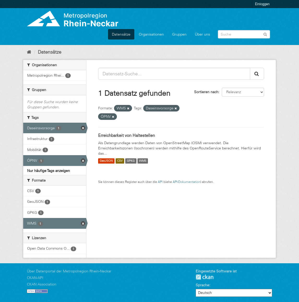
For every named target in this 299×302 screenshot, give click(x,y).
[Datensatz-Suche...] (174, 74)
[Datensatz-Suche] (244, 34)
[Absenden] (265, 34)
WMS (142, 161)
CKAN (204, 277)
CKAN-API (35, 277)
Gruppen (179, 34)
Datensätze (121, 34)
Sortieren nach (206, 92)
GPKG (131, 161)
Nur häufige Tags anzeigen (48, 170)
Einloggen (262, 4)
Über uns (202, 34)
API (160, 182)
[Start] (29, 52)
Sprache (202, 285)
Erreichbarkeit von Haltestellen (126, 135)
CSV (120, 161)
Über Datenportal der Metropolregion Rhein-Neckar (69, 271)
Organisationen (151, 34)
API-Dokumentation (186, 182)
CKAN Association (41, 284)
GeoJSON (106, 161)
